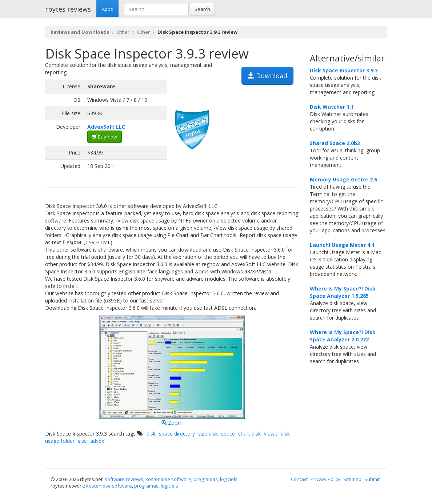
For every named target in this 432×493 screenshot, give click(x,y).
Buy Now (104, 136)
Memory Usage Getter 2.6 (343, 179)
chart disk (249, 433)
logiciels (228, 479)
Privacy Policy (325, 479)
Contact (299, 479)
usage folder (60, 440)
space (228, 433)
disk (151, 433)
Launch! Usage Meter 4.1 (342, 244)
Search (202, 9)
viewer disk (277, 433)
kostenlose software (168, 479)
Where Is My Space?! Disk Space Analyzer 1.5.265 (343, 292)
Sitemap (352, 479)
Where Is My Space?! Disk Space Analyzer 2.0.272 (343, 336)
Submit (372, 479)
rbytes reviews (68, 9)
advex (97, 440)
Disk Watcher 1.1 (332, 106)
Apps (107, 9)
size (82, 440)
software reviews (124, 479)
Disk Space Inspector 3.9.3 (344, 70)
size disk (208, 433)
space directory (177, 433)
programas (205, 479)
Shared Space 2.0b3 (335, 143)
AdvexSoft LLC (106, 126)
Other (123, 32)
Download (267, 75)
